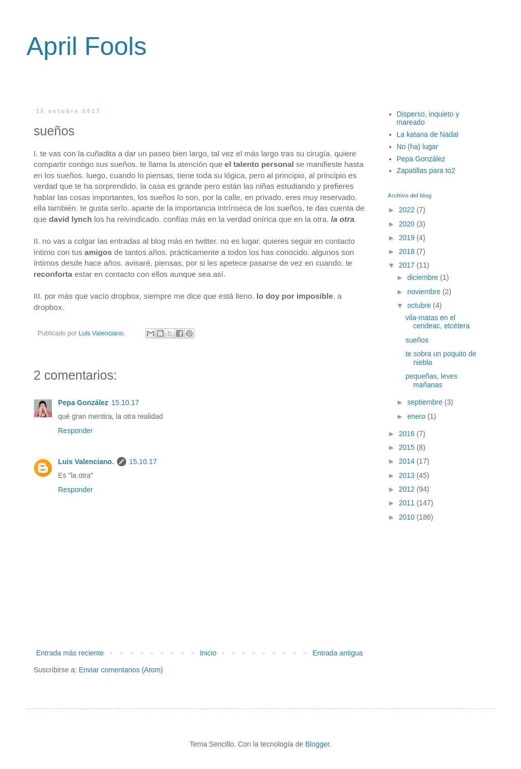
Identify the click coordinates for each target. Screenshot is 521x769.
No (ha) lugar (418, 147)
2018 (408, 251)
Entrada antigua (337, 653)
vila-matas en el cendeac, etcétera (438, 322)
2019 (408, 238)
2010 (408, 517)
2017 (408, 265)
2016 (408, 434)
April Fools (86, 46)
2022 (408, 210)
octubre (420, 305)
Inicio (208, 653)
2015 (408, 447)
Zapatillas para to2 (426, 170)
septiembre (425, 402)
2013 (408, 475)
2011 (408, 503)
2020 (408, 224)
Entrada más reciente (70, 653)
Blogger (317, 744)
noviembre (424, 292)
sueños (417, 340)
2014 (408, 461)
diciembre (423, 277)
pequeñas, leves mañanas (431, 380)
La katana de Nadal (427, 134)
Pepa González (83, 402)
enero (417, 416)
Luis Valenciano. (86, 462)
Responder (75, 430)
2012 (408, 489)
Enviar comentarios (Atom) (121, 670)
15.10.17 (125, 402)
